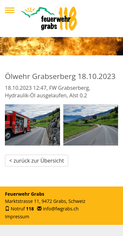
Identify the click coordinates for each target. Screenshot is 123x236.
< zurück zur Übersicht (36, 160)
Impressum (17, 216)
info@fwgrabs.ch (61, 209)
